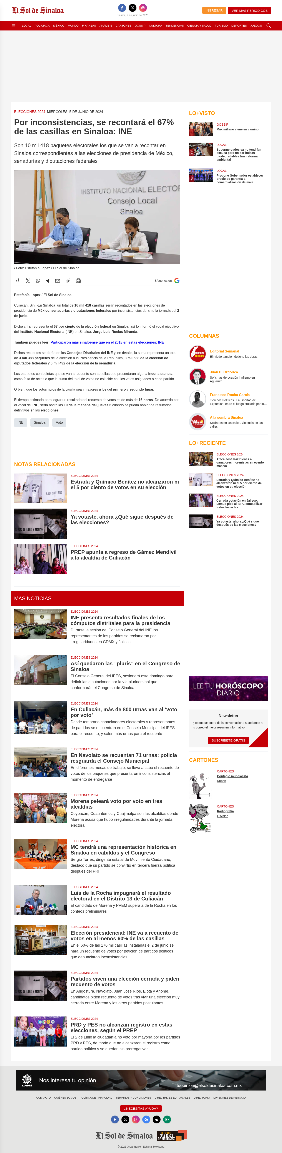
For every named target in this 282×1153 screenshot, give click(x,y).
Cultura (155, 25)
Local (26, 25)
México (58, 25)
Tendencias (175, 25)
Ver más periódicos (250, 10)
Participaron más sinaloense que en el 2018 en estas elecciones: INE (107, 342)
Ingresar (214, 10)
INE (20, 422)
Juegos (256, 25)
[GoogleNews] (146, 1119)
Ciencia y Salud (199, 25)
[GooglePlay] (167, 1119)
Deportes (239, 25)
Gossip (140, 25)
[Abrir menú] (14, 26)
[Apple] (157, 1119)
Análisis (106, 25)
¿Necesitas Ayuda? (141, 1108)
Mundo (73, 25)
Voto (59, 422)
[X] (132, 8)
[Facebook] (122, 8)
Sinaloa (39, 422)
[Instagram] (143, 8)
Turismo (221, 25)
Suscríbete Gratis (228, 740)
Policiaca (42, 25)
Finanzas (89, 25)
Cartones (123, 25)
